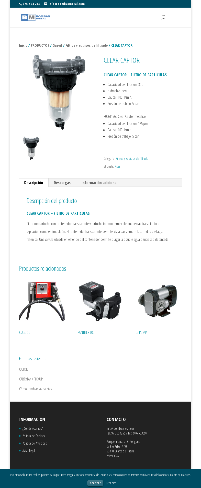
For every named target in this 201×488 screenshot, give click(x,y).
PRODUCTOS (40, 45)
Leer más (111, 483)
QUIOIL (23, 369)
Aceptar (95, 483)
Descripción (33, 182)
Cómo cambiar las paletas (35, 389)
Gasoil (57, 45)
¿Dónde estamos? (32, 428)
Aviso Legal (28, 450)
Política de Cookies (33, 436)
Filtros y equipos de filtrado (87, 45)
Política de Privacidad (34, 443)
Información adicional (99, 182)
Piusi (117, 166)
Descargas (62, 182)
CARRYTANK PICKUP (31, 379)
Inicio (23, 45)
